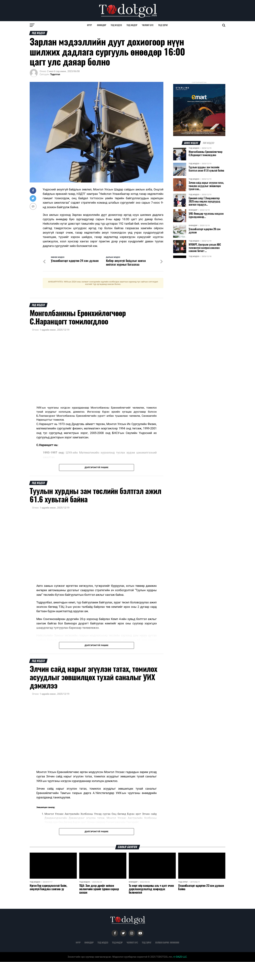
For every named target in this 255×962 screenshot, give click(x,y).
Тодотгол (55, 74)
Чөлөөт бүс (148, 25)
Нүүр (89, 25)
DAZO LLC (180, 957)
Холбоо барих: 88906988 (167, 942)
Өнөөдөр (101, 25)
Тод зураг (163, 25)
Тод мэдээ (116, 25)
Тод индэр (132, 25)
